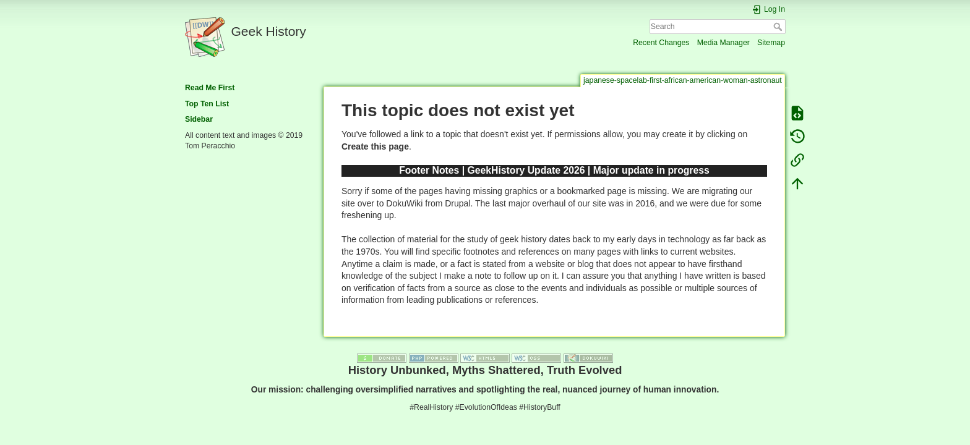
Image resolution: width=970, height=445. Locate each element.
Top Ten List (207, 104)
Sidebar (199, 119)
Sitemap (771, 42)
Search (779, 26)
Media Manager (723, 42)
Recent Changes (661, 42)
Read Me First (209, 87)
